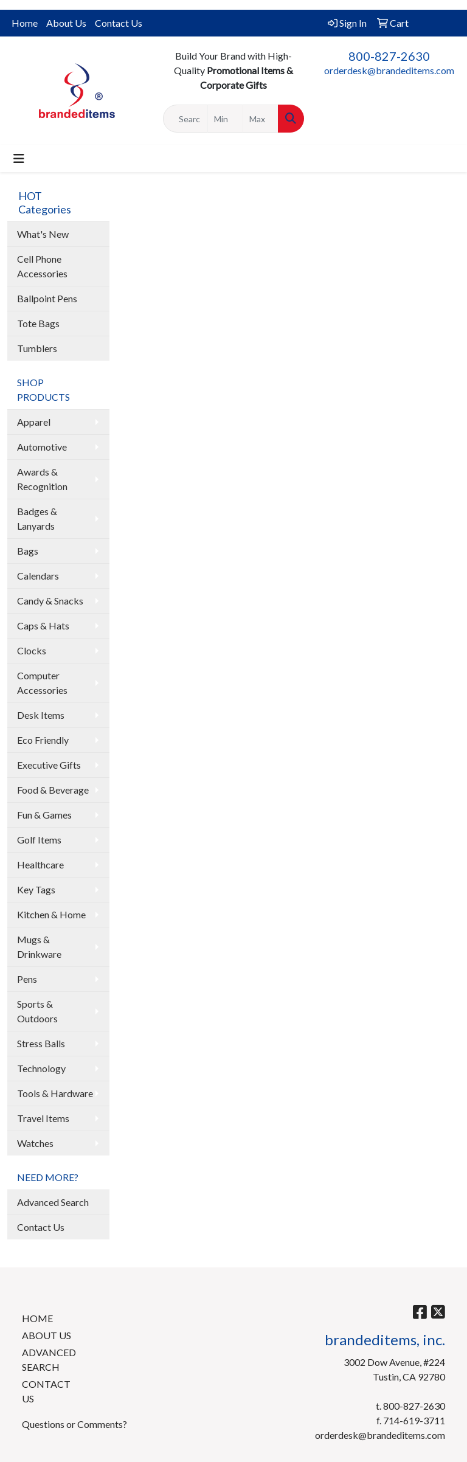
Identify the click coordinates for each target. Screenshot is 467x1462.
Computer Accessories (42, 683)
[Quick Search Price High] (260, 119)
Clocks (31, 650)
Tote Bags (38, 323)
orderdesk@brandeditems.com (389, 70)
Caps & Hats (43, 625)
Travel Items (43, 1118)
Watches (35, 1143)
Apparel (33, 422)
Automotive (42, 446)
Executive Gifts (49, 765)
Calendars (38, 575)
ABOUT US (46, 1335)
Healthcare (40, 864)
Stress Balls (41, 1043)
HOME (37, 1318)
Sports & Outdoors (37, 1011)
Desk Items (40, 715)
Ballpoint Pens (47, 298)
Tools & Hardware (55, 1093)
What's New (43, 234)
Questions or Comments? (74, 1424)
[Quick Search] (185, 119)
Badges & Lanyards (37, 518)
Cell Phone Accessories (42, 266)
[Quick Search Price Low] (225, 119)
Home (25, 23)
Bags (27, 550)
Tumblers (37, 348)
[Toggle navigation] (19, 158)
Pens (27, 979)
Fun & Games (44, 814)
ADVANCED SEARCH (49, 1359)
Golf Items (39, 839)
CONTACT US (46, 1391)
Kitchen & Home (51, 914)
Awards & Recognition (42, 479)
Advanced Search (53, 1202)
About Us (66, 23)
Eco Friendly (43, 740)
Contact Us (118, 23)
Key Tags (36, 889)
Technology (41, 1068)
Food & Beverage (53, 789)
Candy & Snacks (50, 600)
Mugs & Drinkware (39, 947)
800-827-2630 (389, 56)
